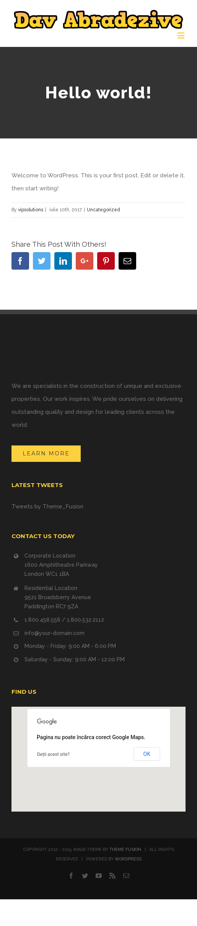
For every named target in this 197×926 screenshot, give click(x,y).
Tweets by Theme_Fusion (47, 506)
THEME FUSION (125, 849)
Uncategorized (103, 209)
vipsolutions (30, 209)
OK (146, 754)
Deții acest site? (53, 754)
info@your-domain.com (54, 633)
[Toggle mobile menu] (181, 35)
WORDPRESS (128, 859)
